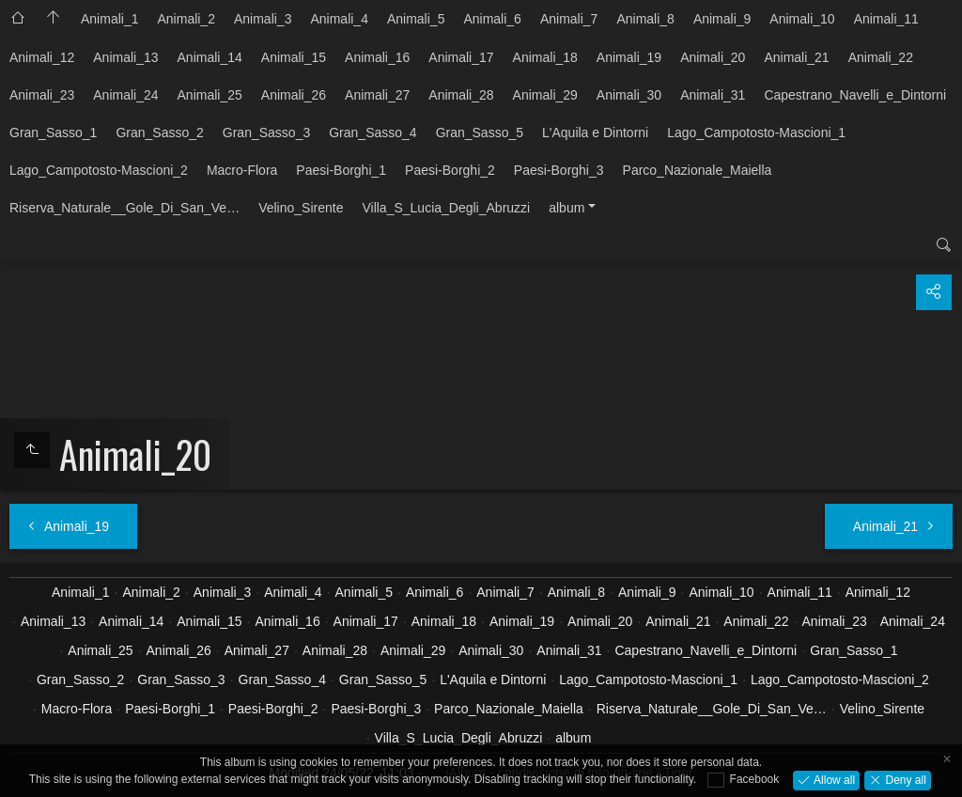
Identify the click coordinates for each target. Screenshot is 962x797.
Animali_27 (377, 94)
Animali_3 (262, 18)
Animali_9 (722, 18)
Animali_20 (712, 57)
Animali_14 (210, 57)
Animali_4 (338, 18)
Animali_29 (545, 94)
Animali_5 (415, 18)
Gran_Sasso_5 (479, 132)
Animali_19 (629, 57)
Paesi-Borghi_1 (341, 170)
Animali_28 (460, 94)
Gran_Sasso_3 (266, 132)
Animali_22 (880, 57)
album (566, 207)
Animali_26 (293, 94)
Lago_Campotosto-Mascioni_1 (756, 132)
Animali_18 (545, 57)
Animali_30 (629, 94)
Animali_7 (568, 18)
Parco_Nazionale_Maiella (697, 170)
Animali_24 (125, 94)
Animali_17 (460, 57)
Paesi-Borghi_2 (450, 170)
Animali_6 (491, 18)
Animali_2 (185, 18)
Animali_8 (645, 18)
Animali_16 (377, 57)
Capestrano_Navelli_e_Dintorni (855, 94)
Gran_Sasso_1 (53, 132)
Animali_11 (886, 18)
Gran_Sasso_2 (159, 132)
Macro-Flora (242, 170)
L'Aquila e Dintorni (595, 132)
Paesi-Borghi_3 (559, 170)
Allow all (833, 779)
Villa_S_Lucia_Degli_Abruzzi (446, 207)
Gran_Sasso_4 (372, 132)
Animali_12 (41, 57)
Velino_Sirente (300, 207)
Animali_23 (41, 94)
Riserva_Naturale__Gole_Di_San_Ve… (124, 207)
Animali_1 (109, 18)
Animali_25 (210, 94)
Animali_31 (712, 94)
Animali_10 (801, 18)
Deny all (904, 779)
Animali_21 (796, 57)
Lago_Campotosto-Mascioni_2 (98, 170)
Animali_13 (125, 57)
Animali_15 (293, 57)
